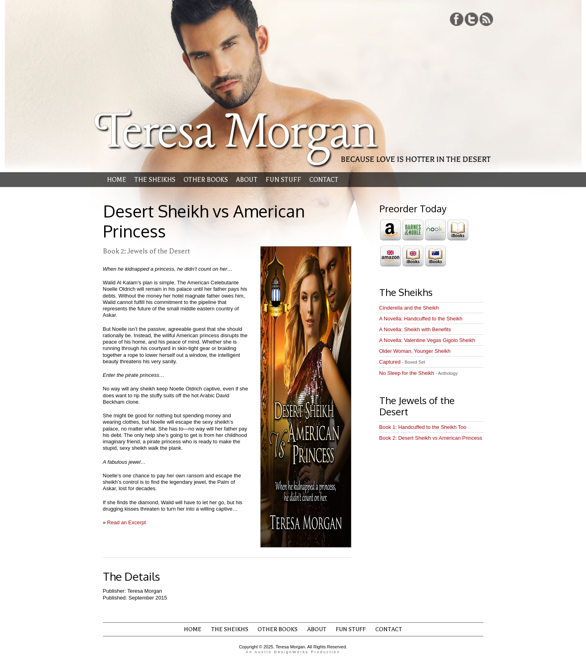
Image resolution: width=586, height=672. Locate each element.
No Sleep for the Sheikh (418, 373)
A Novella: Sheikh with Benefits (415, 329)
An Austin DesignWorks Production (293, 652)
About (247, 179)
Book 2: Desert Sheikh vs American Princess (430, 438)
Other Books (205, 179)
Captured (402, 362)
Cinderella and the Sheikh (409, 308)
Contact (323, 179)
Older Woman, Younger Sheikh (415, 351)
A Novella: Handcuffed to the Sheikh (421, 319)
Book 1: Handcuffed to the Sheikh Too (423, 427)
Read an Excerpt (126, 522)
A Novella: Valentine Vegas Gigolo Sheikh (427, 340)
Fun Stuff (283, 179)
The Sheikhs (154, 179)
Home (116, 179)
